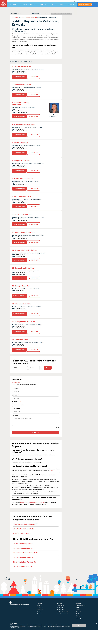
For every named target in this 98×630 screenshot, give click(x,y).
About (53, 4)
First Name (35, 390)
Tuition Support (60, 605)
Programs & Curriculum (28, 4)
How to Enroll (60, 607)
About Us (39, 605)
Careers (39, 611)
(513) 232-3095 (33, 94)
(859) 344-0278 (33, 260)
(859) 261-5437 (33, 224)
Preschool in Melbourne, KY (23, 529)
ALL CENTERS (15, 17)
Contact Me (35, 432)
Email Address (35, 404)
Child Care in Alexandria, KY (23, 557)
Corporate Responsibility (62, 613)
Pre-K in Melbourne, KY (22, 533)
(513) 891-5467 (33, 313)
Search (48, 367)
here (52, 470)
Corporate (39, 613)
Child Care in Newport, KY (23, 544)
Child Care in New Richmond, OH (25, 553)
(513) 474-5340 (33, 116)
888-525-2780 (16, 382)
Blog (61, 4)
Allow (79, 625)
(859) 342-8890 (33, 296)
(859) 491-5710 (33, 206)
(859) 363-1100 (33, 242)
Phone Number (35, 411)
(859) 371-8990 (33, 331)
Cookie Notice (30, 626)
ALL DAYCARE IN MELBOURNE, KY (28, 17)
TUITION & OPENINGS (19, 76)
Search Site (94, 5)
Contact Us (71, 4)
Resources (43, 4)
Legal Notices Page (15, 627)
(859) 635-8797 (33, 134)
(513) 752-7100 (33, 170)
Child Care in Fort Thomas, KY (24, 562)
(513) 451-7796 (33, 349)
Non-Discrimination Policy (63, 611)
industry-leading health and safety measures (32, 502)
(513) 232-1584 (33, 76)
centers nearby (84, 4)
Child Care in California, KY (23, 548)
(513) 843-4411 (33, 152)
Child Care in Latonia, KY (22, 566)
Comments (15, 415)
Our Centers (13, 4)
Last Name (35, 397)
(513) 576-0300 (33, 278)
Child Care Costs (61, 609)
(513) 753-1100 (33, 188)
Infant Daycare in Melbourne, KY (25, 524)
